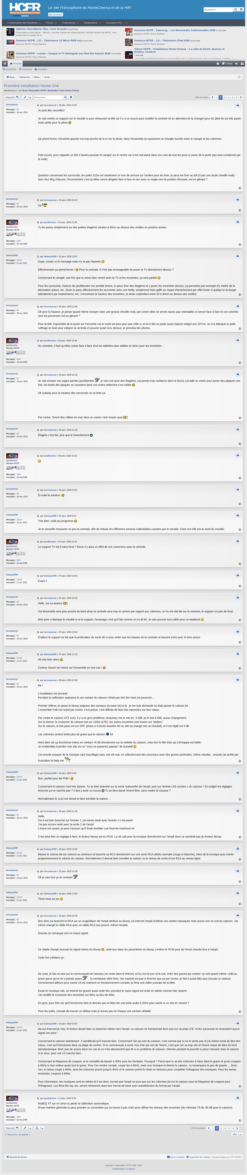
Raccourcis (5, 64)
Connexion (27, 69)
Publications (68, 22)
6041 (19, 240)
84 (18, 109)
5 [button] (232, 97)
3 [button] (224, 97)
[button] (212, 97)
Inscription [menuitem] (243, 64)
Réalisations (91, 22)
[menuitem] (218, 63)
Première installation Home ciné (31, 85)
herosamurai (12, 105)
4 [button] (228, 97)
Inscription (42, 69)
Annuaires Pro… (115, 22)
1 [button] (216, 97)
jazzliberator (11, 226)
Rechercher (10, 69)
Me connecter (55, 14)
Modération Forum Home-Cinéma (63, 90)
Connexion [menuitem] (237, 64)
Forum (49, 22)
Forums (17, 63)
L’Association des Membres (23, 22)
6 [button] (236, 97)
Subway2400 (12, 255)
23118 (19, 260)
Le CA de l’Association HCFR (32, 90)
